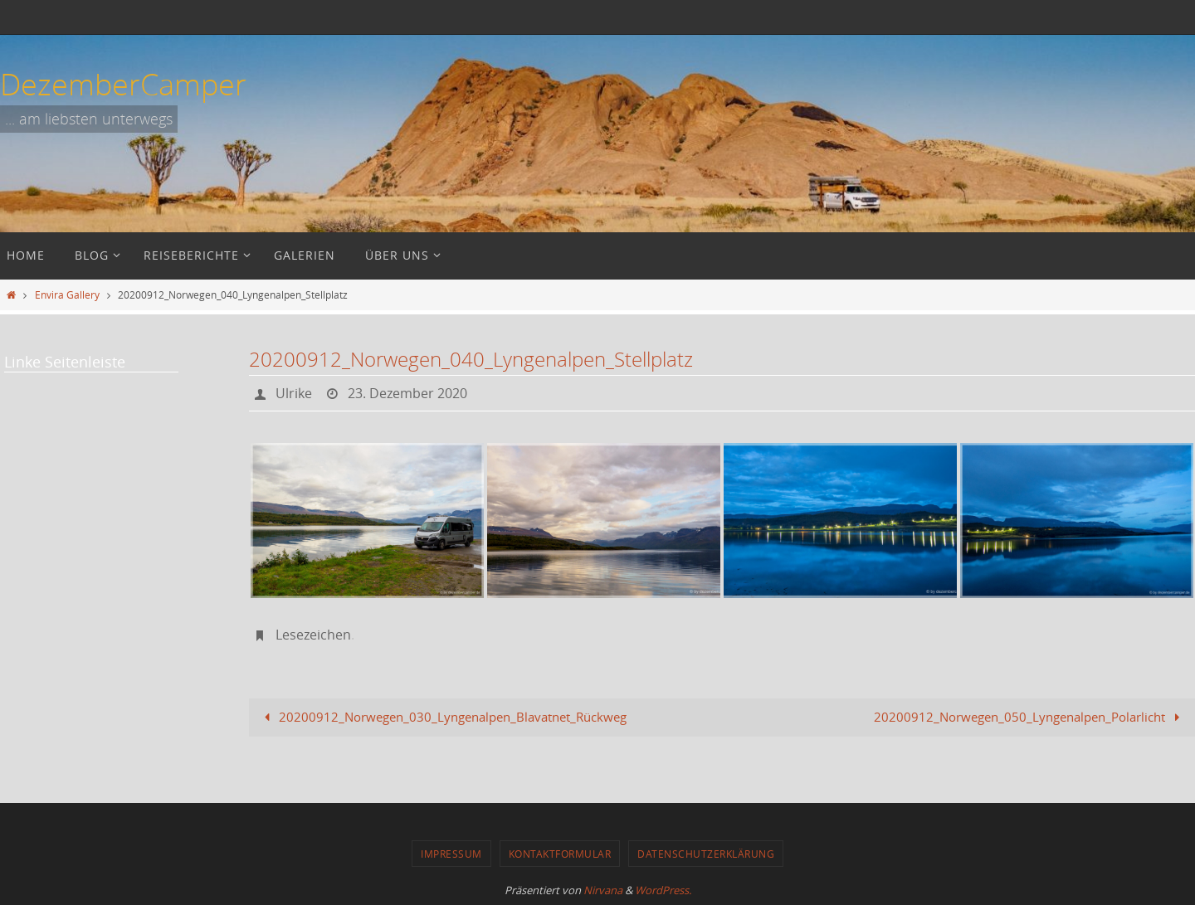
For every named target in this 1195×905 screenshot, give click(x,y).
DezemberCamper (123, 84)
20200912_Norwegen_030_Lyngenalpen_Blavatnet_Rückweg (442, 716)
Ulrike (294, 393)
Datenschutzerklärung (705, 853)
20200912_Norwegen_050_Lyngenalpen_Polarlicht (1030, 716)
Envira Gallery (67, 294)
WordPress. (663, 890)
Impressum (451, 853)
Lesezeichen (313, 634)
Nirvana (602, 890)
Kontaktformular (560, 853)
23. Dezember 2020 (407, 393)
